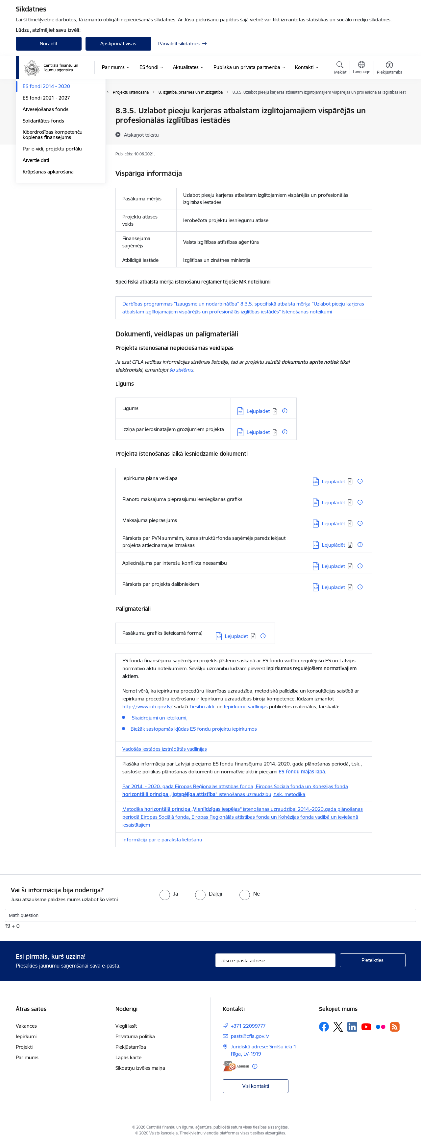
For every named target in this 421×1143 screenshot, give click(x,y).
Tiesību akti (202, 706)
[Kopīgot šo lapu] (389, 124)
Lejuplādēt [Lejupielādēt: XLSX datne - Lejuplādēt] (333, 523)
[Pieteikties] (373, 960)
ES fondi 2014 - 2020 (46, 156)
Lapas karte (128, 1057)
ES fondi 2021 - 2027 (46, 168)
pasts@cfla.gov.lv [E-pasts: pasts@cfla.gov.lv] (250, 1036)
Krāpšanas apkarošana (48, 242)
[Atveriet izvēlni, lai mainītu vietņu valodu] (362, 68)
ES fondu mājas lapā (302, 771)
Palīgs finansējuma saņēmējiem (57, 122)
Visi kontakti (255, 1086)
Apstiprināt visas (118, 43)
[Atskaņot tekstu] (141, 135)
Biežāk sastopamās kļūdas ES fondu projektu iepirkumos (194, 729)
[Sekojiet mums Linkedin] (352, 1027)
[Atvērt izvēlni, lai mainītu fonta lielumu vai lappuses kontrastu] (390, 69)
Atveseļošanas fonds (45, 179)
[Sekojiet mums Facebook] (324, 1027)
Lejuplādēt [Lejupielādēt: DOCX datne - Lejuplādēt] (333, 481)
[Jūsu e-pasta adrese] (275, 960)
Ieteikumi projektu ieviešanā (53, 145)
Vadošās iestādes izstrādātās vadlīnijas (164, 749)
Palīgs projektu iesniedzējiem (54, 134)
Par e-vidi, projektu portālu (52, 219)
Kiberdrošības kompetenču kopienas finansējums (53, 205)
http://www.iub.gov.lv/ (147, 706)
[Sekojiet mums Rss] (395, 1027)
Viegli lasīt (126, 1026)
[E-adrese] (236, 1066)
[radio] (169, 894)
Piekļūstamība (130, 1047)
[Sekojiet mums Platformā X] (338, 1027)
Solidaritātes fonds (43, 191)
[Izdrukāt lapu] (389, 108)
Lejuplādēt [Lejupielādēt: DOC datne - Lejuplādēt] (258, 411)
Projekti (24, 1047)
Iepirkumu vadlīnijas (246, 706)
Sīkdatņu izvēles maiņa (140, 1068)
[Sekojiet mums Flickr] (380, 1026)
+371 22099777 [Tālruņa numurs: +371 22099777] (248, 1026)
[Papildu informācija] (284, 410)
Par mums (27, 1057)
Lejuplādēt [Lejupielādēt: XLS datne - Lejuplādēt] (333, 502)
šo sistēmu (181, 370)
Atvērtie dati (36, 230)
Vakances (26, 1026)
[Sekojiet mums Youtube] (366, 1026)
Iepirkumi (26, 1036)
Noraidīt (48, 43)
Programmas (37, 111)
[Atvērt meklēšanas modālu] (340, 69)
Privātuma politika (135, 1036)
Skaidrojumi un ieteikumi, (159, 718)
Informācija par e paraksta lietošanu (162, 839)
